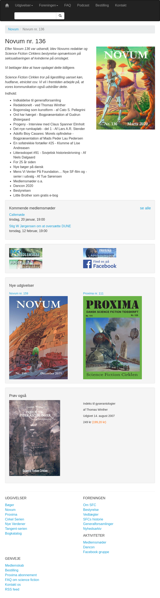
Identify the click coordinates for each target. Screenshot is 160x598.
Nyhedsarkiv (92, 528)
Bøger (9, 505)
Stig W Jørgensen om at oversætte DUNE (40, 226)
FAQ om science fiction (22, 580)
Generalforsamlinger (98, 524)
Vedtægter (91, 514)
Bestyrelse (91, 510)
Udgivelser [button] (24, 5)
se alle (145, 208)
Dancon (89, 547)
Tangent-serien (16, 528)
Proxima (11, 514)
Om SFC (89, 505)
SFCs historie (93, 519)
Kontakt (120, 5)
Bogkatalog (13, 533)
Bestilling (102, 5)
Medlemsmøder (94, 542)
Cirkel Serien (14, 519)
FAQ (67, 5)
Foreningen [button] (48, 5)
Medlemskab (14, 565)
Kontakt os (13, 584)
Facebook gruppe (96, 552)
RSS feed (12, 589)
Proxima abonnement (21, 575)
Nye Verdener (15, 524)
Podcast (83, 5)
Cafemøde (17, 214)
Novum (13, 29)
